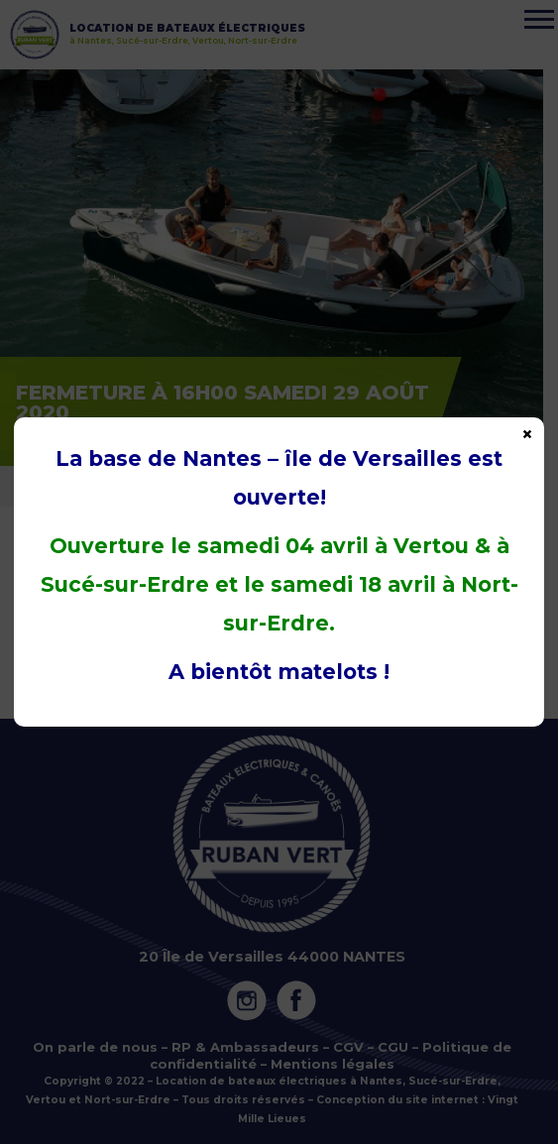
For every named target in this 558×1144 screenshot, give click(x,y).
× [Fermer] (527, 433)
